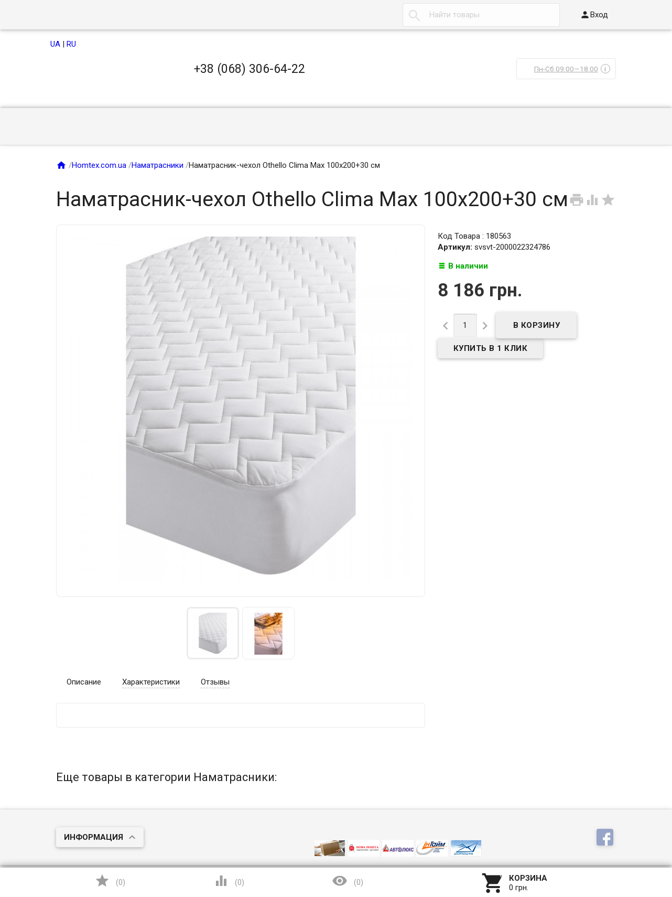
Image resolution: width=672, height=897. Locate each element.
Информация (93, 837)
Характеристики (151, 682)
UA (55, 44)
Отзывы (215, 682)
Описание (84, 682)
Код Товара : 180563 (474, 236)
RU (71, 44)
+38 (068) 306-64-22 (249, 68)
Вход (594, 14)
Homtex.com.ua (99, 165)
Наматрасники (157, 165)
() (110, 881)
